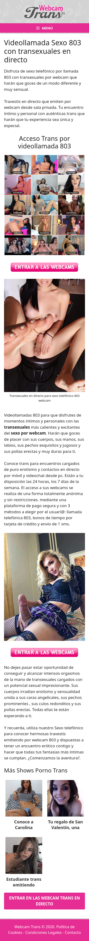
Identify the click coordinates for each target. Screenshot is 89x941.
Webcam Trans (27, 926)
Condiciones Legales (43, 932)
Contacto (73, 932)
